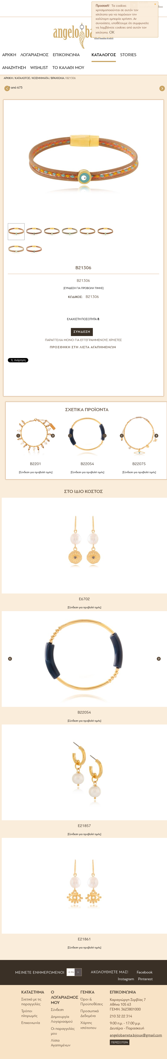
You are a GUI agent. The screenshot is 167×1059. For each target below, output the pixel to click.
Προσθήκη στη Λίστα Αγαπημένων (83, 347)
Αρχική (8, 78)
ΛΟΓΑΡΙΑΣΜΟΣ (34, 55)
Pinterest (145, 979)
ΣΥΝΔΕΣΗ (81, 332)
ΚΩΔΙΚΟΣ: (75, 297)
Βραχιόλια (57, 78)
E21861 (84, 939)
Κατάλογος (22, 78)
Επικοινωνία (30, 1023)
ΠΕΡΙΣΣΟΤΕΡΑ (119, 1042)
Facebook (144, 972)
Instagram (125, 979)
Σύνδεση (57, 1010)
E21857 (84, 826)
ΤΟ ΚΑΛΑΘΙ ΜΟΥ (68, 68)
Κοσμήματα (40, 78)
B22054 (87, 464)
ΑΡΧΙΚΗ (9, 55)
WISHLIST (39, 68)
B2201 (35, 464)
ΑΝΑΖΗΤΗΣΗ (14, 68)
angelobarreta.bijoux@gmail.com (136, 1035)
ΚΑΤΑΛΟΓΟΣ (104, 55)
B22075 (139, 464)
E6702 (84, 599)
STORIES (128, 55)
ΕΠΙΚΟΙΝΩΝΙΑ (66, 55)
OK (112, 32)
